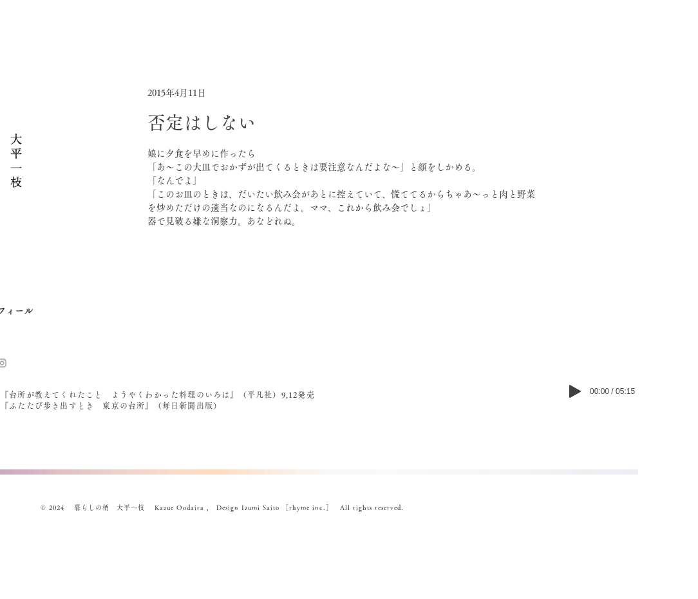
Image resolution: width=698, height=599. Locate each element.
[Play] (575, 391)
